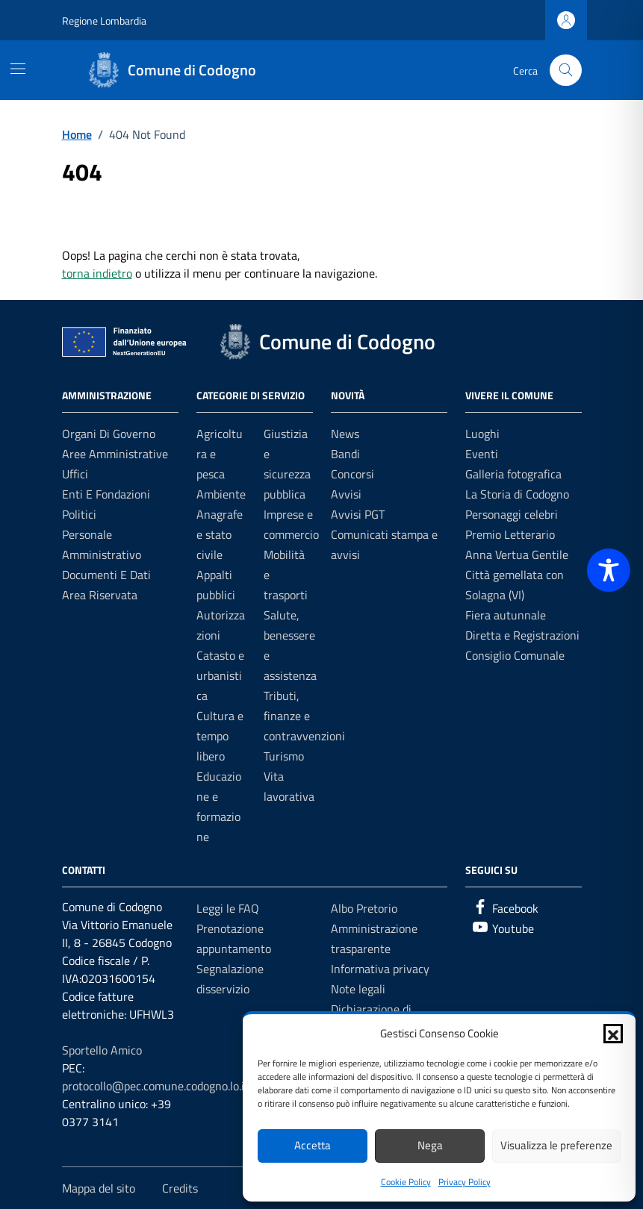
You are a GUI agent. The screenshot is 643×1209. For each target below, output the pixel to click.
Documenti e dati (106, 575)
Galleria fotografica (513, 474)
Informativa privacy (380, 969)
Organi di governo (108, 434)
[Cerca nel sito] (566, 70)
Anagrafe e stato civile (219, 534)
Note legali (358, 989)
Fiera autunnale (505, 615)
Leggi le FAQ (227, 908)
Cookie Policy (406, 1182)
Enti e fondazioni (106, 494)
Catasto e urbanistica (220, 675)
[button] (613, 1033)
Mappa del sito (98, 1188)
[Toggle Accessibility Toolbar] (608, 570)
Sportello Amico (102, 1050)
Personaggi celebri (511, 514)
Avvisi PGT (358, 514)
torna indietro (97, 273)
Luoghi (482, 434)
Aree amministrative (115, 454)
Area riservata (99, 595)
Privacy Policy (464, 1182)
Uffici (75, 474)
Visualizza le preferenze (556, 1145)
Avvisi (346, 494)
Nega (430, 1145)
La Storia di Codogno (517, 494)
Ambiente (221, 494)
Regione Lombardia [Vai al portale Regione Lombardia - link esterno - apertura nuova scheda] (104, 20)
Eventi (481, 454)
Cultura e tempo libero (219, 736)
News (345, 434)
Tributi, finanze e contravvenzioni (304, 716)
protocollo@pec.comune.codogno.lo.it (155, 1086)
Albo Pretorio (364, 908)
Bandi (345, 454)
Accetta (312, 1145)
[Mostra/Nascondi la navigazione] (18, 69)
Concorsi (352, 474)
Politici (79, 514)
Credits (180, 1188)
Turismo (284, 756)
